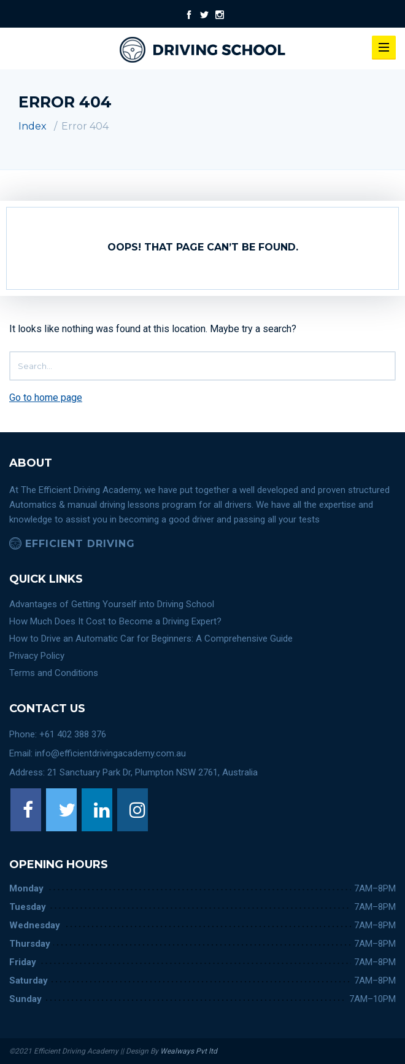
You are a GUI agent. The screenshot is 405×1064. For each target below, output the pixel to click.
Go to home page (45, 397)
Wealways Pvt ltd (187, 1051)
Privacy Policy (36, 655)
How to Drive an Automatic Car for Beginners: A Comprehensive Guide (151, 638)
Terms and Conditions (53, 672)
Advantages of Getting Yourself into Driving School (111, 604)
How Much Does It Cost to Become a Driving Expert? (115, 621)
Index (32, 126)
